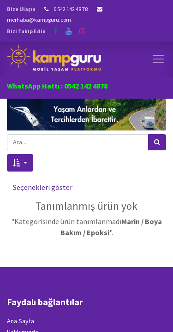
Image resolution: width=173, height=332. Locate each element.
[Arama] (157, 142)
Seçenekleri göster (42, 187)
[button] (20, 163)
